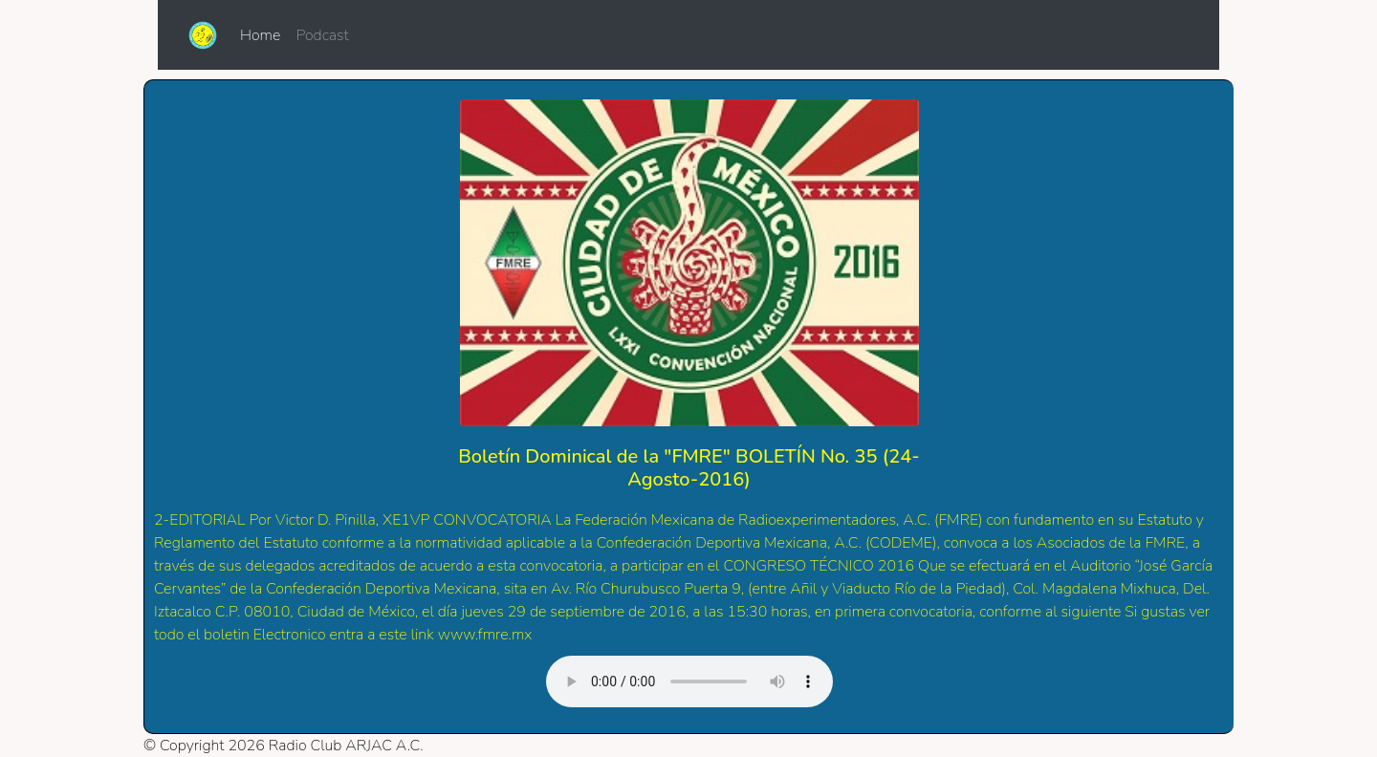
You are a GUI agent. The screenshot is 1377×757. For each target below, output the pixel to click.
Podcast (321, 35)
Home (264, 35)
